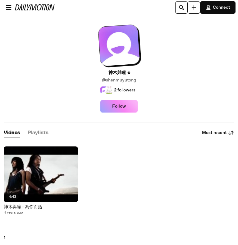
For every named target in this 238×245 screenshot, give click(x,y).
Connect (217, 7)
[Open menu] (9, 7)
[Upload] (194, 7)
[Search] (181, 7)
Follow (119, 106)
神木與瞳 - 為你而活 (23, 207)
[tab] (12, 133)
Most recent (218, 133)
